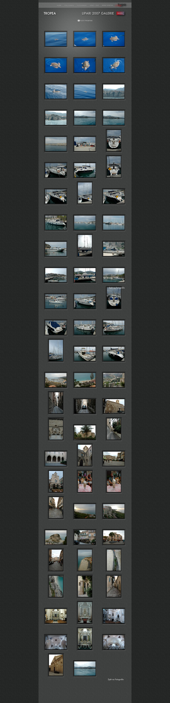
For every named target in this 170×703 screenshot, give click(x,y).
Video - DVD (94, 5)
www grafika (107, 5)
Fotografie (82, 5)
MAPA (120, 13)
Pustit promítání (86, 20)
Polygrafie (69, 5)
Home (59, 5)
